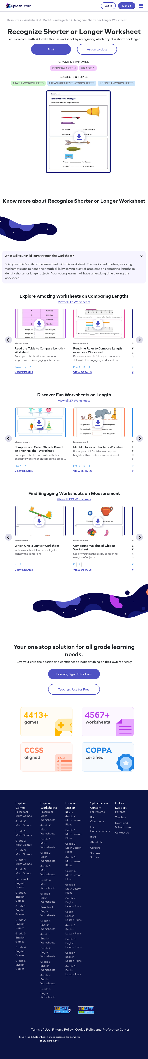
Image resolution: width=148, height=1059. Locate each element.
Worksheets (32, 20)
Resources (14, 20)
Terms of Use (41, 1029)
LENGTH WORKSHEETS (116, 83)
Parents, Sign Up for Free (74, 674)
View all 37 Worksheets (74, 400)
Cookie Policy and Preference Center (102, 1029)
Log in (108, 5)
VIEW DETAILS (24, 372)
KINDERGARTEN (64, 68)
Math (46, 20)
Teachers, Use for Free (74, 689)
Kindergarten (61, 20)
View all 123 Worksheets (74, 499)
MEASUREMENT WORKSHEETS (71, 83)
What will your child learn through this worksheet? (74, 255)
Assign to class (97, 49)
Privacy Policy (62, 1029)
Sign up (126, 5)
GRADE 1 (88, 68)
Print (51, 49)
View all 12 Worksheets (74, 302)
